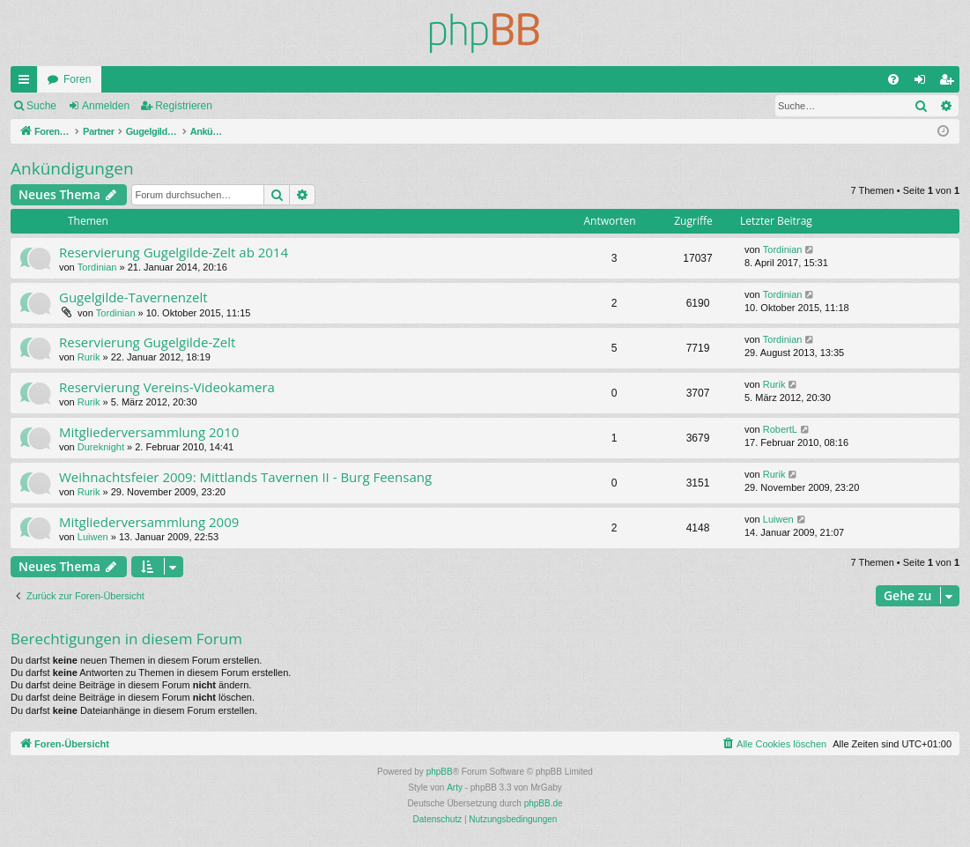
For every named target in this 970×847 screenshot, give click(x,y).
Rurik (89, 357)
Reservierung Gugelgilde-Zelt (147, 342)
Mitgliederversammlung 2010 (149, 432)
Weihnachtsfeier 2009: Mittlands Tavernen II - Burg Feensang (245, 477)
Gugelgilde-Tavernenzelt (133, 297)
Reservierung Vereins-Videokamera (167, 387)
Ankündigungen (72, 168)
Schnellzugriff (27, 83)
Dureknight (101, 447)
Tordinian (97, 267)
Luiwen (93, 536)
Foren (77, 79)
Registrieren (183, 106)
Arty (455, 787)
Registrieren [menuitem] (950, 83)
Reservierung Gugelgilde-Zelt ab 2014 (173, 252)
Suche (41, 106)
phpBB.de (543, 803)
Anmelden (106, 106)
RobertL (780, 429)
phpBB (439, 771)
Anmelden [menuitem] (923, 83)
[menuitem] (893, 79)
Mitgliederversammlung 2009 (149, 522)
